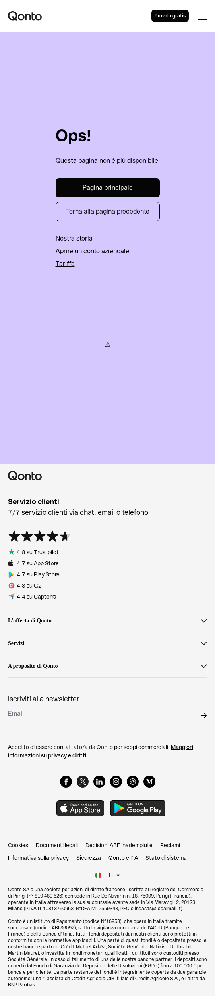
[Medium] (149, 782)
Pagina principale (108, 187)
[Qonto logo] (79, 16)
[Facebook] (66, 782)
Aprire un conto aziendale (92, 251)
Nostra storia (74, 238)
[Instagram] (116, 782)
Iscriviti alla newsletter (43, 699)
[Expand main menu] (202, 15)
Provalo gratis (170, 16)
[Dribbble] (133, 782)
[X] (83, 782)
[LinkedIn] (99, 782)
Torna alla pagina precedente (107, 211)
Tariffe (65, 264)
